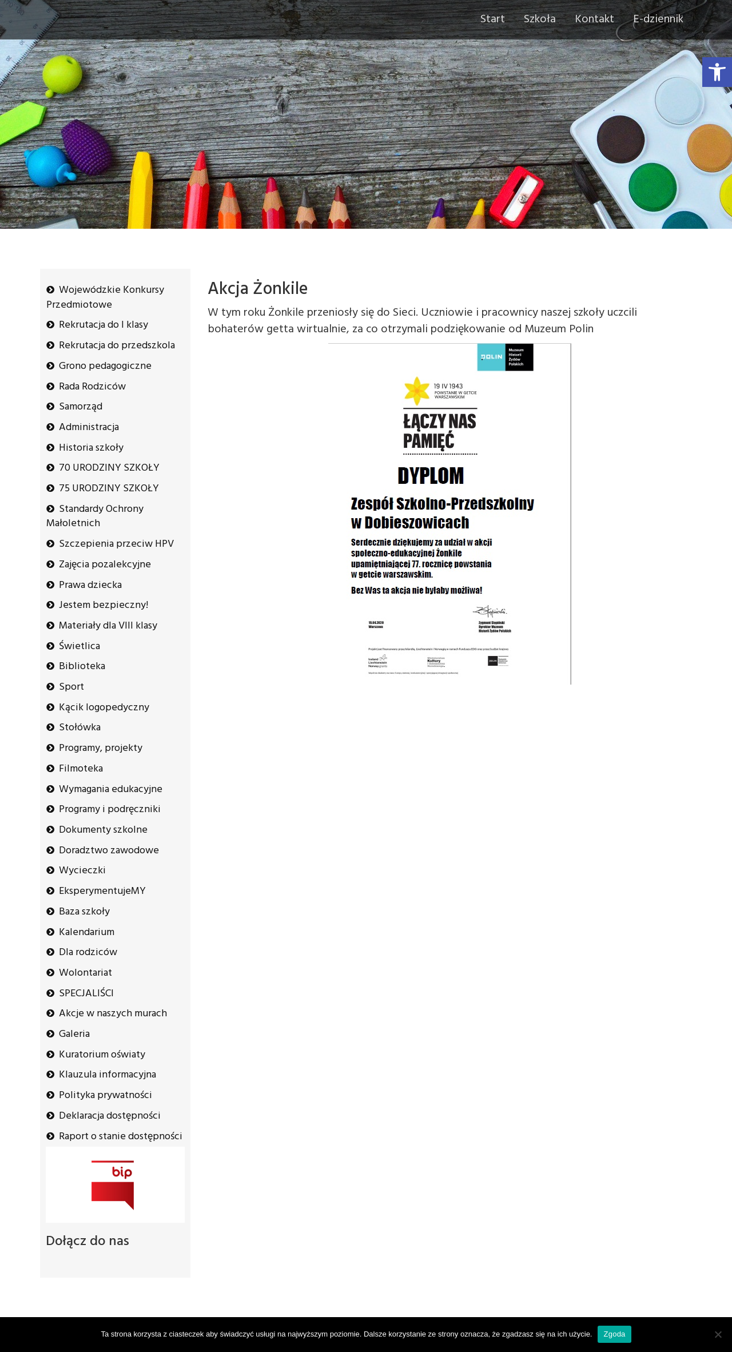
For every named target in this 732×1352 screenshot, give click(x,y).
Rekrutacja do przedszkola (117, 345)
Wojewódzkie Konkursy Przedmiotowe (105, 297)
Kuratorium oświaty (102, 1055)
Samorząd (80, 407)
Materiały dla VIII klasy (108, 626)
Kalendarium (86, 932)
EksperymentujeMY (102, 891)
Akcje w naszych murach (113, 1013)
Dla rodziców (88, 952)
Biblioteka (82, 666)
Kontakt (594, 19)
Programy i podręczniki (110, 809)
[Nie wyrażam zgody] (717, 1334)
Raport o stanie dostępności (120, 1136)
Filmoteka (81, 769)
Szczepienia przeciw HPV (116, 544)
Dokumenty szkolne (103, 830)
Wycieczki (82, 870)
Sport (71, 687)
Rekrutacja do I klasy (103, 325)
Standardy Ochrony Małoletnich (95, 516)
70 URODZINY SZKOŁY (109, 468)
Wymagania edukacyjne (110, 789)
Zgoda (614, 1334)
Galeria (74, 1034)
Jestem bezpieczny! (103, 605)
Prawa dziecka (90, 585)
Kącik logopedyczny (104, 707)
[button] (717, 72)
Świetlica (79, 646)
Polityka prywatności (105, 1095)
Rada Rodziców (92, 387)
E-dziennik (658, 19)
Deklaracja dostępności (110, 1116)
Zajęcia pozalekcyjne (105, 564)
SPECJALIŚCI (86, 993)
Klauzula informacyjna (107, 1075)
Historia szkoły (91, 448)
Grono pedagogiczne (105, 366)
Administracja (89, 427)
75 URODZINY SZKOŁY (109, 488)
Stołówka (80, 727)
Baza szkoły (84, 912)
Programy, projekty (100, 748)
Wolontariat (85, 973)
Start (492, 19)
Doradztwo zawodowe (109, 850)
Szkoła (540, 19)
